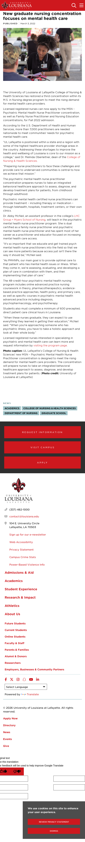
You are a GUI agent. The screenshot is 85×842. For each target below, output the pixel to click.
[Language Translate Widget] (26, 687)
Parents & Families (17, 649)
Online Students (15, 636)
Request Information (42, 432)
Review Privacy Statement (54, 822)
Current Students (16, 629)
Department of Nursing (21, 413)
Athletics (12, 605)
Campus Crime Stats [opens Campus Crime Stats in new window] (22, 557)
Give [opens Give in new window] (6, 745)
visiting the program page (50, 345)
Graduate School (54, 413)
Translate (30, 694)
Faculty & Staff (14, 643)
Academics (12, 408)
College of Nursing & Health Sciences (49, 408)
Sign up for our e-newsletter (27, 534)
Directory (9, 725)
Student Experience (21, 589)
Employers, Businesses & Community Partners (34, 669)
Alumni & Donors (16, 656)
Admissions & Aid (19, 572)
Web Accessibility (21, 541)
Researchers (13, 662)
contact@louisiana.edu (24, 516)
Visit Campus (43, 447)
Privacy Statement (21, 549)
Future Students (15, 623)
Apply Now (10, 718)
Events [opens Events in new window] (7, 738)
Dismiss (54, 831)
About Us (12, 614)
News (7, 403)
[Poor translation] (17, 771)
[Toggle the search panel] (74, 5)
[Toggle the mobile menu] (81, 5)
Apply (42, 462)
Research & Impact (20, 597)
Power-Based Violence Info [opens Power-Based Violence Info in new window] (27, 564)
